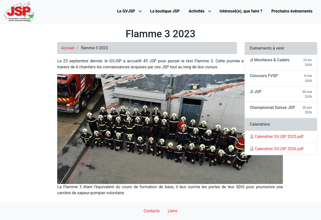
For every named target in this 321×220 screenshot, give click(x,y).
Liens (172, 210)
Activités (196, 11)
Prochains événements (291, 11)
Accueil (67, 48)
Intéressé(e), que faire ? (241, 11)
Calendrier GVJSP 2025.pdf (279, 136)
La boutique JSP (165, 11)
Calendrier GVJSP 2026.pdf (279, 148)
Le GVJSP (126, 11)
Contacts (152, 210)
